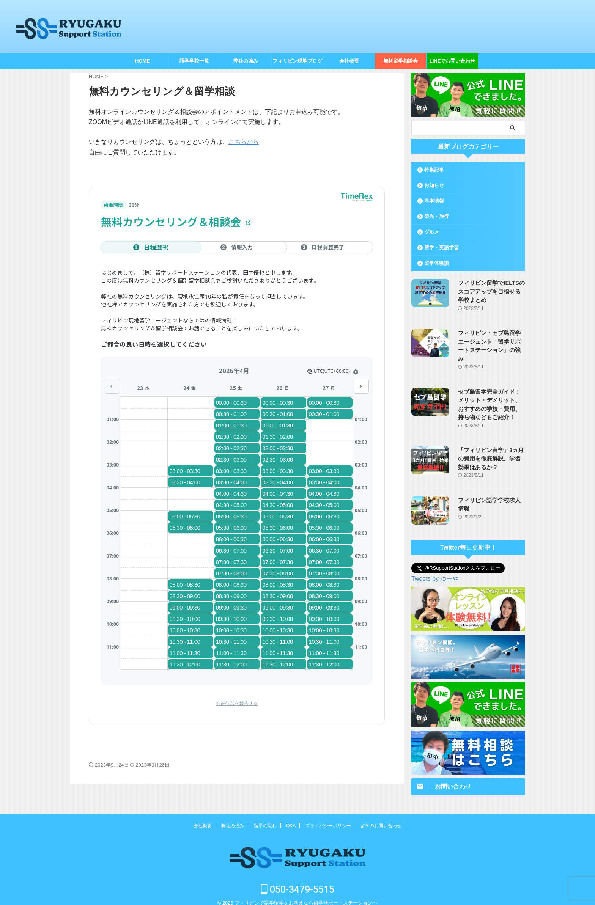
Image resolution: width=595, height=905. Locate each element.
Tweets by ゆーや (434, 570)
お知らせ (434, 185)
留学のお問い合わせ (380, 817)
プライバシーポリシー (328, 817)
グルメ (431, 232)
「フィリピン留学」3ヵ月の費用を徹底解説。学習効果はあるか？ (489, 450)
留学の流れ (265, 817)
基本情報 (434, 201)
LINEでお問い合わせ (452, 61)
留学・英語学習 (441, 247)
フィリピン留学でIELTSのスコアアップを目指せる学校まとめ (489, 291)
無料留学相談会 (400, 61)
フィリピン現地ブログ (297, 61)
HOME (142, 61)
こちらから (243, 141)
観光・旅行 (436, 216)
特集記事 (434, 170)
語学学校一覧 (194, 61)
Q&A (291, 817)
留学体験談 (436, 263)
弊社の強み (245, 61)
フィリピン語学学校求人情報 (489, 492)
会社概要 (349, 61)
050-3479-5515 (297, 881)
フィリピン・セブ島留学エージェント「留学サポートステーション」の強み (489, 341)
